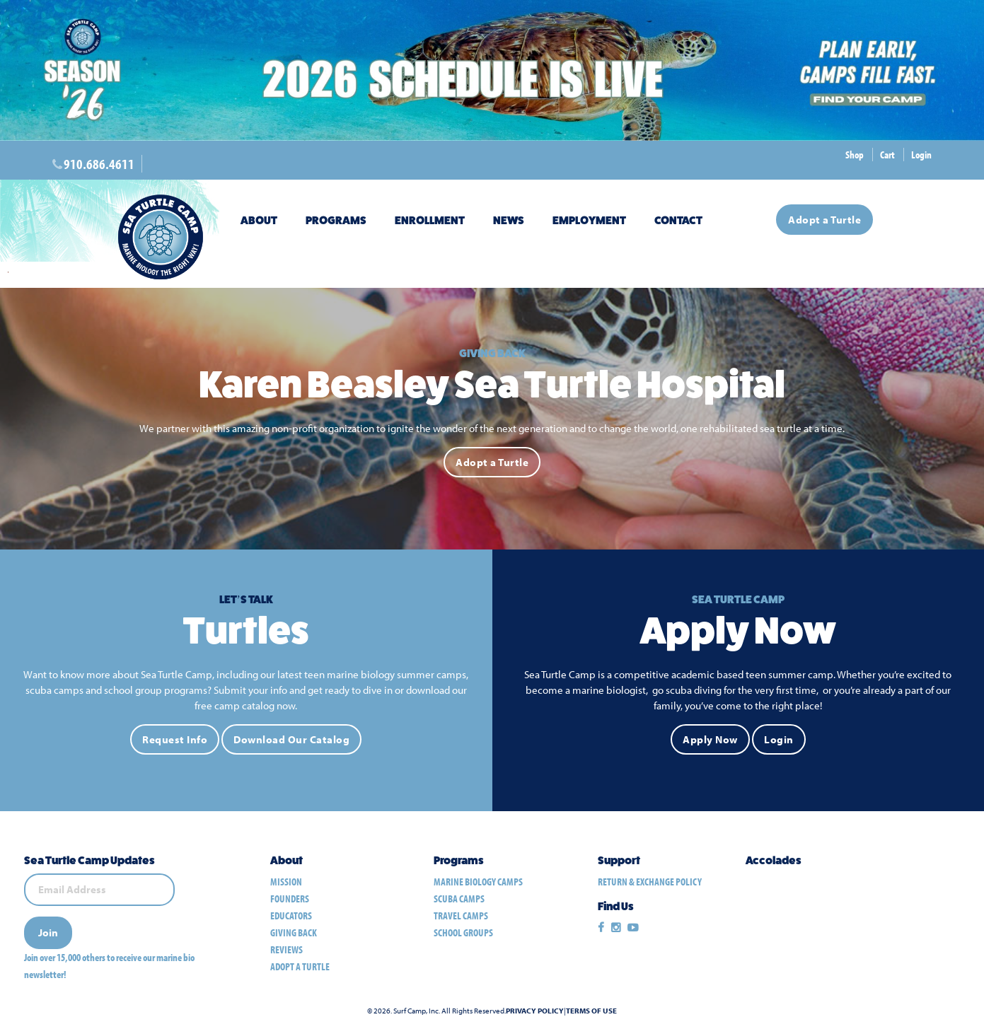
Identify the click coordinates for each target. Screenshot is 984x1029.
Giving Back (293, 932)
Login (921, 154)
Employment (589, 220)
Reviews (286, 949)
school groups (463, 932)
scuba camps (459, 898)
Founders (289, 898)
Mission (286, 881)
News (508, 220)
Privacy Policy (535, 1011)
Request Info (174, 740)
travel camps (461, 915)
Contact (678, 220)
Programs (336, 220)
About (259, 220)
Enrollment (430, 220)
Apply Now (710, 740)
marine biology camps (478, 881)
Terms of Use (591, 1011)
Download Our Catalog (291, 740)
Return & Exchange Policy (650, 881)
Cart (887, 154)
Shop (854, 154)
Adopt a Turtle (824, 219)
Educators (291, 915)
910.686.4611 (99, 164)
